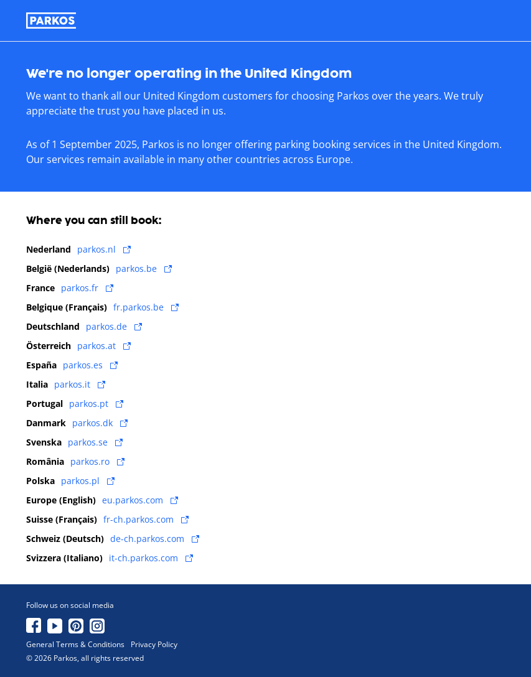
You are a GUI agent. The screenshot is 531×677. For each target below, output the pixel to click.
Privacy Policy (154, 645)
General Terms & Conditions (75, 645)
